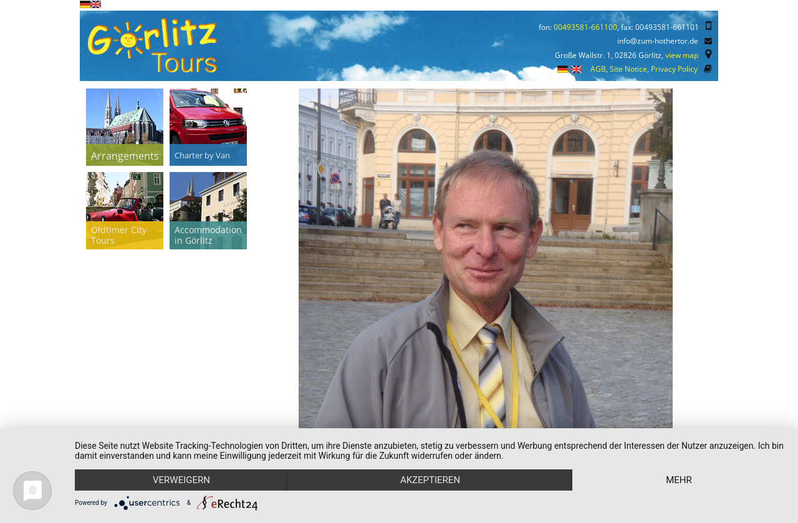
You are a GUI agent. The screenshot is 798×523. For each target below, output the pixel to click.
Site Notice (628, 69)
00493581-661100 (585, 27)
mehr (679, 480)
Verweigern (181, 480)
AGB (598, 69)
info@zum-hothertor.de (657, 41)
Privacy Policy (674, 69)
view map (681, 55)
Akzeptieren (430, 480)
